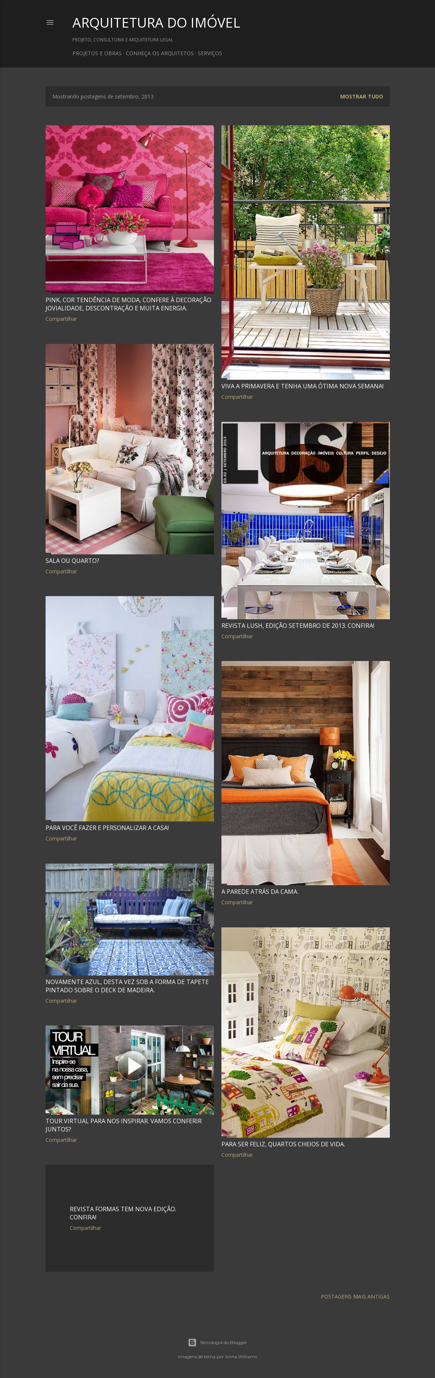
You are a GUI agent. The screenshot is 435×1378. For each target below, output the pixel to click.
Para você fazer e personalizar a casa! (107, 828)
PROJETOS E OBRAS (97, 53)
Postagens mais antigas (355, 1296)
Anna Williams (241, 1356)
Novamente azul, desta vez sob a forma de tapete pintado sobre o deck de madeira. (127, 986)
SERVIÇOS (210, 53)
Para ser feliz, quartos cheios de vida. (283, 1144)
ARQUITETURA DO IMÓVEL (156, 22)
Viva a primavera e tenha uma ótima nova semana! (302, 386)
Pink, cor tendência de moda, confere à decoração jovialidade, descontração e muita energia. (128, 304)
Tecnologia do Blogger (217, 1342)
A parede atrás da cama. (259, 891)
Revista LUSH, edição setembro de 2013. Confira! (297, 625)
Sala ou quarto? (72, 561)
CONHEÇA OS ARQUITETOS (160, 53)
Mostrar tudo (361, 96)
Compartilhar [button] (61, 318)
